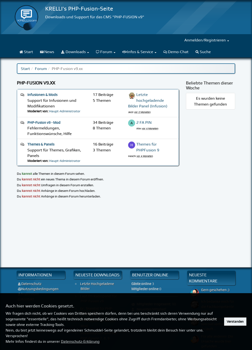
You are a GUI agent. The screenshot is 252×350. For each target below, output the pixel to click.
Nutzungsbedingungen (40, 289)
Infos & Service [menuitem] (139, 51)
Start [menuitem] (26, 51)
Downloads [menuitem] (75, 51)
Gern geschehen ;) (215, 290)
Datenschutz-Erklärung (80, 341)
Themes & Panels (40, 144)
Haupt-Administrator (64, 111)
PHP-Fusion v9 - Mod (43, 122)
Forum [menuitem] (106, 51)
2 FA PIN (144, 122)
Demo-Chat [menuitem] (176, 51)
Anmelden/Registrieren (206, 40)
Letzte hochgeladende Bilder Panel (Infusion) (147, 100)
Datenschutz (31, 284)
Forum (41, 68)
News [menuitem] (47, 51)
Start (25, 68)
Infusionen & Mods (42, 95)
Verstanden (235, 321)
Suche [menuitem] (203, 51)
